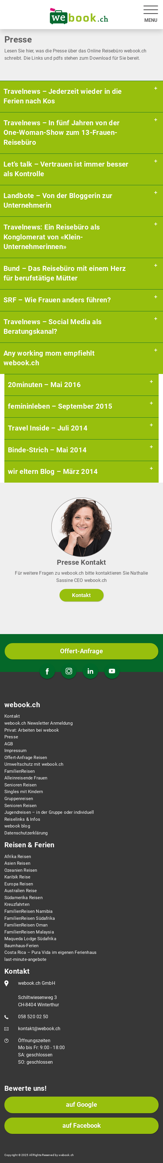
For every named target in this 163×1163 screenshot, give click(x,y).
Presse (11, 737)
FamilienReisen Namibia (28, 911)
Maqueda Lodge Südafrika (30, 938)
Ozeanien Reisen (20, 870)
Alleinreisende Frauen (25, 778)
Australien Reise (20, 890)
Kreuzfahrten (16, 904)
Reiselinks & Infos (22, 819)
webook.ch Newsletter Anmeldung (38, 723)
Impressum (15, 750)
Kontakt (81, 595)
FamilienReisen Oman (26, 925)
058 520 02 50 (33, 1016)
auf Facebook (81, 1125)
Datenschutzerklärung (26, 833)
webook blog (17, 826)
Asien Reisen (17, 863)
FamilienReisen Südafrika (29, 918)
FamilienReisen (19, 771)
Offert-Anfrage (81, 651)
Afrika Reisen (17, 856)
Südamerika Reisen (23, 897)
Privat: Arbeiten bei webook (31, 730)
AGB (8, 743)
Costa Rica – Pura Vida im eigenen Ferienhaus (50, 952)
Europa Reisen (18, 884)
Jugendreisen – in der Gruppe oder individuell (49, 812)
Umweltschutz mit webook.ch (33, 764)
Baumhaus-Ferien (21, 945)
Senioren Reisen (20, 785)
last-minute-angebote (25, 959)
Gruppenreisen (18, 798)
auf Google (81, 1104)
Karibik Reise (17, 877)
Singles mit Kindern (23, 791)
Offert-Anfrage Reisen (25, 757)
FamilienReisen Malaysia (29, 932)
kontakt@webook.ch (39, 1028)
